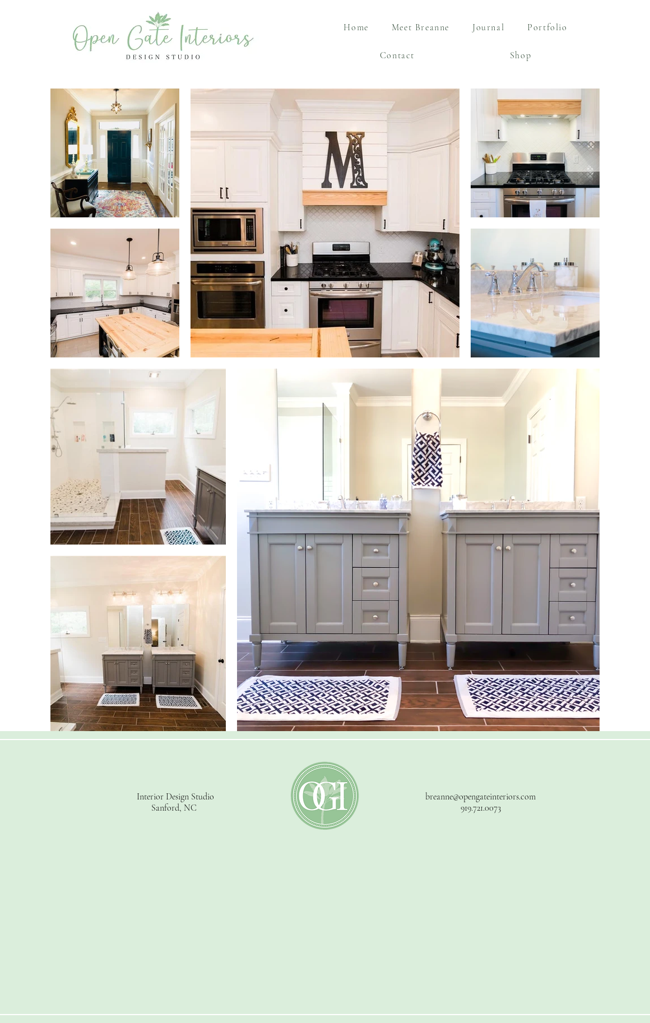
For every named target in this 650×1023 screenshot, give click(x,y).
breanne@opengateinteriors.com (480, 796)
